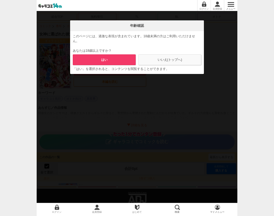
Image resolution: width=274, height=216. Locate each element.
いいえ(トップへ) (170, 60)
